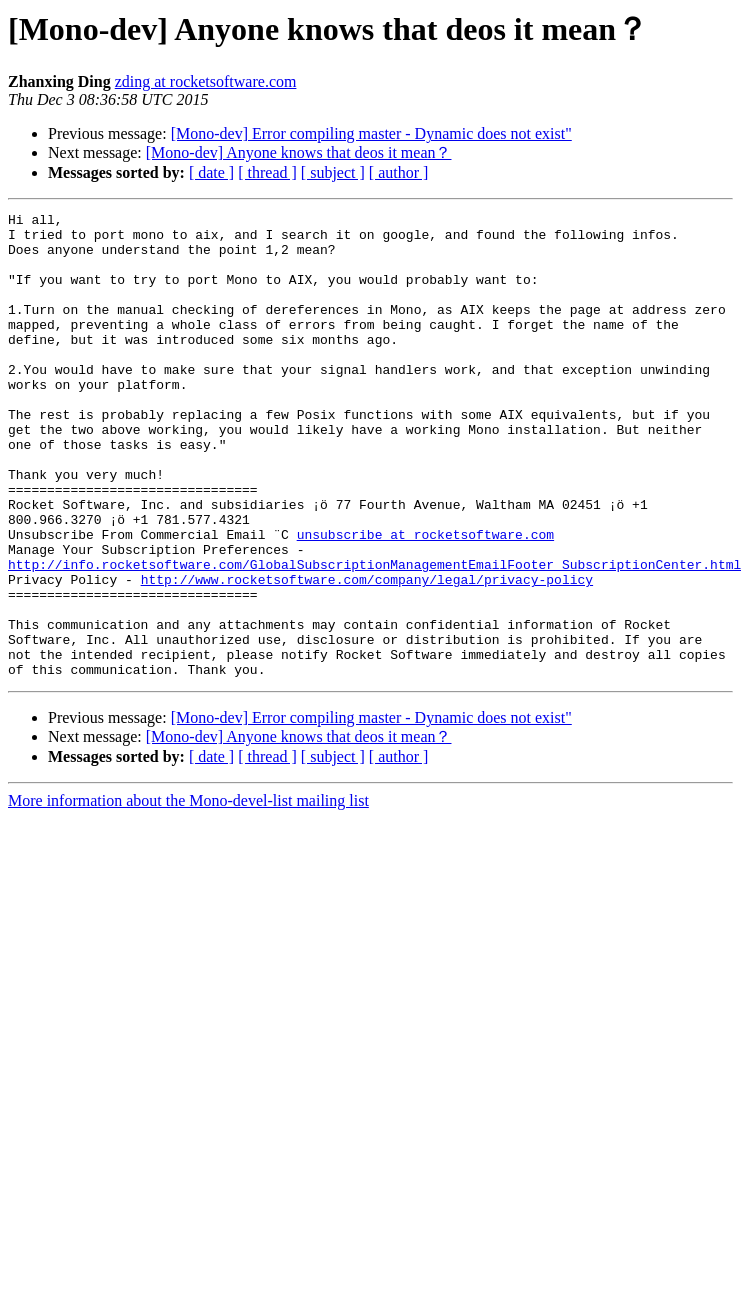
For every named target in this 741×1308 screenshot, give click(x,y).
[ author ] (399, 172)
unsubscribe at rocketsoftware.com (425, 600)
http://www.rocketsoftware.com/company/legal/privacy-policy (367, 654)
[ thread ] (267, 172)
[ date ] (211, 172)
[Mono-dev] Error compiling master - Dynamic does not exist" (371, 133)
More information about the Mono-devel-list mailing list (188, 893)
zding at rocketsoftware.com (206, 81)
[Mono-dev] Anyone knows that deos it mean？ (299, 152)
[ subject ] (333, 172)
